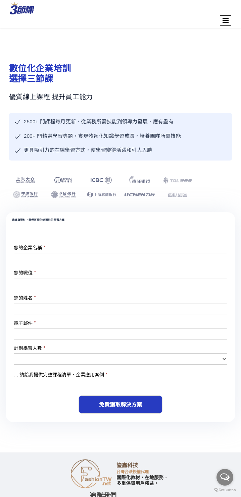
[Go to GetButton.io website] (225, 490)
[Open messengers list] (224, 477)
